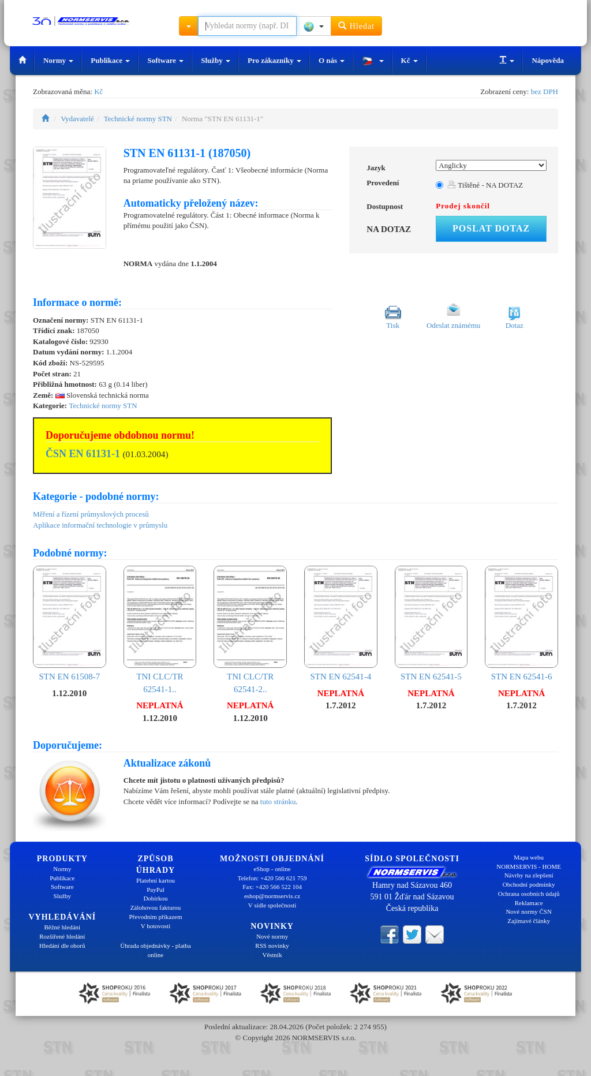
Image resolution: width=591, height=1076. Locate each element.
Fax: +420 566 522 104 (272, 886)
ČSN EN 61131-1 (83, 453)
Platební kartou (155, 880)
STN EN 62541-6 (521, 623)
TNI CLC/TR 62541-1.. (160, 630)
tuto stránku (278, 801)
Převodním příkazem (155, 916)
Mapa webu (529, 857)
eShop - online (271, 868)
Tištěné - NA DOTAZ (485, 185)
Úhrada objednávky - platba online (155, 950)
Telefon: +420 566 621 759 (272, 878)
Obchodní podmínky (529, 884)
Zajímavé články (528, 920)
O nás (332, 60)
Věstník (272, 954)
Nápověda (548, 60)
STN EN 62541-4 (340, 623)
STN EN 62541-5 (431, 623)
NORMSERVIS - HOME (528, 866)
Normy (58, 60)
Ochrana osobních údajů (529, 893)
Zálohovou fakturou (155, 907)
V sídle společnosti (272, 905)
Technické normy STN (138, 118)
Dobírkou (155, 898)
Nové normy (272, 936)
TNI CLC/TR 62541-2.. (250, 630)
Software (165, 60)
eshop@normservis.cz (272, 895)
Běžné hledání (62, 927)
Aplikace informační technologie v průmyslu (100, 525)
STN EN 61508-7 (69, 623)
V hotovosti (155, 925)
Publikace (110, 60)
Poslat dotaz (491, 228)
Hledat (356, 26)
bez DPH (544, 91)
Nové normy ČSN (528, 911)
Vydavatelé (77, 118)
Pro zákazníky (274, 60)
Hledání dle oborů (62, 945)
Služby (215, 60)
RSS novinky (272, 945)
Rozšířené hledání (62, 936)
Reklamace (529, 902)
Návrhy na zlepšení (528, 875)
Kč (409, 60)
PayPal (155, 889)
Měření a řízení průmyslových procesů (91, 514)
